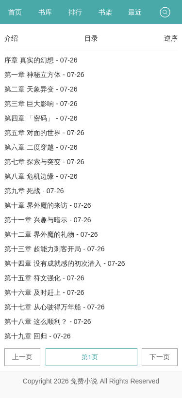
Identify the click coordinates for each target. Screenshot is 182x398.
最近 (135, 12)
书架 (105, 12)
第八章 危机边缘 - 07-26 (40, 176)
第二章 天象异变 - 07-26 (40, 89)
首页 (15, 12)
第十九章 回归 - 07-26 (37, 336)
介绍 (11, 38)
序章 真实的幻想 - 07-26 (40, 60)
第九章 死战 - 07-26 (34, 191)
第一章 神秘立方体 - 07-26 (44, 74)
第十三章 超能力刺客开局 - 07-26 (54, 249)
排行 (75, 12)
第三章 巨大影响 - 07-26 (40, 103)
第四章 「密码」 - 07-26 (40, 118)
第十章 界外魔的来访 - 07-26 (47, 205)
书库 (45, 12)
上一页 (22, 357)
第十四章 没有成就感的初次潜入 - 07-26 (64, 263)
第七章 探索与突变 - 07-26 (44, 162)
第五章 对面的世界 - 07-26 (44, 133)
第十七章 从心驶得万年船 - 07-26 (54, 307)
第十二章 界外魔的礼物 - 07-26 (51, 234)
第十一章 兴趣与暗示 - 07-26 (47, 220)
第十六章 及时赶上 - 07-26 (44, 292)
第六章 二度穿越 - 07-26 (40, 147)
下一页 (159, 357)
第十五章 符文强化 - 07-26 (44, 278)
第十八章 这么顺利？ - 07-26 (47, 321)
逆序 (171, 38)
